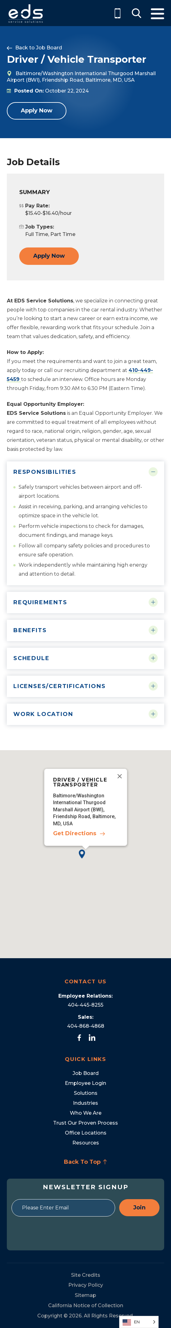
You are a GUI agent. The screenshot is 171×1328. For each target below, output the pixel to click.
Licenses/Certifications (59, 686)
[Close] (119, 776)
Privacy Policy (85, 1285)
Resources (85, 1143)
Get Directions (74, 833)
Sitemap (85, 1295)
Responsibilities (44, 472)
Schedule (31, 658)
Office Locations (85, 1133)
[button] (85, 859)
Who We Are (85, 1113)
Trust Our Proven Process (85, 1123)
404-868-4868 (85, 1026)
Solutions (85, 1093)
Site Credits (85, 1275)
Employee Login (85, 1083)
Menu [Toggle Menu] (157, 13)
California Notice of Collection (85, 1305)
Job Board (49, 48)
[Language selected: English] (139, 1322)
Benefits (30, 630)
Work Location (43, 714)
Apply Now (36, 110)
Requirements (40, 602)
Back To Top (85, 1161)
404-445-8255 (85, 1005)
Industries (85, 1103)
